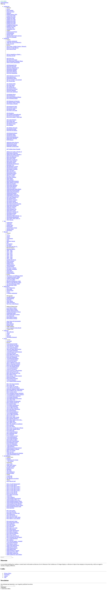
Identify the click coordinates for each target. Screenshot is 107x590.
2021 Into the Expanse (12, 59)
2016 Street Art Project (12, 89)
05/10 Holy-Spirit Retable (13, 441)
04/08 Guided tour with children (14, 554)
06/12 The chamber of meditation (14, 423)
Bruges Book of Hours (12, 309)
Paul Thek (9, 299)
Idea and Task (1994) (12, 285)
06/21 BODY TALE (11, 374)
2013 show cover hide (12, 110)
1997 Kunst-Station (11, 201)
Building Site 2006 (11, 19)
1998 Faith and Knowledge (13, 190)
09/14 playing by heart (12, 521)
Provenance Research (12, 337)
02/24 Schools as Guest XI (13, 355)
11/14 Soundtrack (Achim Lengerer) (15, 394)
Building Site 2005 (11, 21)
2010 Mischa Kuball (11, 129)
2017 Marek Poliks (11, 83)
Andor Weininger (11, 302)
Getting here (9, 222)
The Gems (9, 470)
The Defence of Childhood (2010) (15, 275)
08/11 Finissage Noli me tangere (14, 537)
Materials (9, 13)
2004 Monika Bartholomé (13, 163)
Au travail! (9, 341)
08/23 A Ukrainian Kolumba (13, 363)
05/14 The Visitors (11, 525)
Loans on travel (10, 43)
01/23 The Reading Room (13, 366)
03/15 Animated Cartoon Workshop (15, 393)
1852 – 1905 (9, 258)
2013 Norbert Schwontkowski (14, 114)
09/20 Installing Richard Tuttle (14, 506)
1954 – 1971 (9, 253)
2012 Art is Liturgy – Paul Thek (14, 117)
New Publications (11, 287)
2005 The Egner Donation (13, 155)
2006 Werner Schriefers (12, 153)
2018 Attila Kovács (11, 77)
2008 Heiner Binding (12, 145)
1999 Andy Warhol (11, 187)
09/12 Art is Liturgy (11, 534)
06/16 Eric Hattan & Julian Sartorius (15, 389)
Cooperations (10, 238)
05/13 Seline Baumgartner (13, 530)
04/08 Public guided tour (12, 553)
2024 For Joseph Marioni (13, 47)
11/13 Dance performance (13, 405)
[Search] (6, 557)
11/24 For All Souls (11, 353)
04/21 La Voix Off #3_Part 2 (13, 489)
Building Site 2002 (11, 26)
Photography (10, 226)
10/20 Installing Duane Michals (14, 503)
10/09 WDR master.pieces (13, 545)
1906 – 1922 (9, 257)
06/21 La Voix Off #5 (12, 485)
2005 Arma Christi (11, 158)
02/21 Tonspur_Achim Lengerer (14, 375)
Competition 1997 (11, 29)
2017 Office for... (11, 86)
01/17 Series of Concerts (12, 386)
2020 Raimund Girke (12, 65)
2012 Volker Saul (11, 121)
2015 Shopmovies (11, 95)
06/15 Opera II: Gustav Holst (13, 517)
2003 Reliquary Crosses (12, 166)
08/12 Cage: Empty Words (13, 417)
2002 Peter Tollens (11, 174)
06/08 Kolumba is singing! (13, 449)
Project (8, 9)
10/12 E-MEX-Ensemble (12, 414)
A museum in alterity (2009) (13, 277)
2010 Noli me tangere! (12, 130)
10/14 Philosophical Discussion (14, 398)
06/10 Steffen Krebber (12, 439)
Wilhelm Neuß (10, 263)
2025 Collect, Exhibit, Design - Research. (16, 46)
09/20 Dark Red (10, 507)
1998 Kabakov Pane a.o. (12, 194)
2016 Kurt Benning (11, 90)
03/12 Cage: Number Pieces (13, 429)
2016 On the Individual (12, 91)
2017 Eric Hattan (11, 85)
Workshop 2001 (10, 27)
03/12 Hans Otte (10, 430)
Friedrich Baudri (10, 273)
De (4, 4)
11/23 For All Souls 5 (12, 361)
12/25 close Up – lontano (13, 346)
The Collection (10, 331)
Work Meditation (11, 471)
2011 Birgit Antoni (11, 123)
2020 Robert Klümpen (12, 69)
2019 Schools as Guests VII (13, 75)
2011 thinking (10, 125)
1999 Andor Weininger (12, 185)
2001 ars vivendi (10, 175)
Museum (6, 231)
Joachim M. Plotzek (11, 259)
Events (5, 338)
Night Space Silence (11, 465)
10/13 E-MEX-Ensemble (12, 407)
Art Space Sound (11, 466)
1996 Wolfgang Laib (11, 209)
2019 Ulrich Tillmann (12, 71)
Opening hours (10, 229)
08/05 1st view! (10, 451)
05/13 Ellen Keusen (11, 529)
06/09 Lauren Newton (12, 546)
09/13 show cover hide (12, 528)
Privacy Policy (7, 573)
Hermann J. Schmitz (11, 267)
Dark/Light (3, 587)
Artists (8, 333)
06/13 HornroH (10, 526)
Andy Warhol (10, 301)
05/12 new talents (11, 426)
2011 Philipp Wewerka (12, 127)
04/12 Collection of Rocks (13, 536)
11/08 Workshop (10, 446)
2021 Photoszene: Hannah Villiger (15, 61)
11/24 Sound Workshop (12, 350)
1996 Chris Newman (11, 206)
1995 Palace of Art (11, 214)
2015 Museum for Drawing (13, 101)
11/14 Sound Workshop (12, 397)
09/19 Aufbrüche (11, 524)
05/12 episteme (10, 425)
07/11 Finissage (10, 434)
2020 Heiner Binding (12, 70)
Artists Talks (10, 463)
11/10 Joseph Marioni (12, 437)
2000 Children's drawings (13, 182)
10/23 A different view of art (13, 362)
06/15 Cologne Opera (12, 391)
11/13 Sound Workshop (12, 406)
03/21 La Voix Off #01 (12, 493)
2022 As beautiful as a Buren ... (14, 54)
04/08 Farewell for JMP (12, 552)
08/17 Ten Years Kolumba (13, 383)
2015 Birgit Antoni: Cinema (13, 102)
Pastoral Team (10, 34)
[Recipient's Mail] (7, 586)
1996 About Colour (11, 210)
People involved (10, 11)
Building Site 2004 (11, 22)
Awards (8, 235)
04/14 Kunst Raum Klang (13, 522)
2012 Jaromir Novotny (12, 122)
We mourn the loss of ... (12, 246)
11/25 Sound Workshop (12, 347)
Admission (9, 223)
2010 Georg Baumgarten (12, 137)
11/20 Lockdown (11, 497)
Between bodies (10, 473)
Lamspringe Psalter (11, 313)
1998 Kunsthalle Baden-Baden (14, 189)
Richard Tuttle (10, 325)
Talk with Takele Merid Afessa (14, 349)
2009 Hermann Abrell (12, 143)
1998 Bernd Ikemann (12, 193)
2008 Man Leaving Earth (12, 146)
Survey (8, 291)
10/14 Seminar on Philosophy (14, 401)
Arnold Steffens (10, 266)
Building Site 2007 (11, 17)
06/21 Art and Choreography (13, 483)
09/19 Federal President (12, 378)
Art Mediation (7, 455)
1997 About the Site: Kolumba (14, 203)
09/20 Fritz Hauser (11, 377)
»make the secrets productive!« (14, 42)
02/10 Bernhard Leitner (12, 442)
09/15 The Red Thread (12, 516)
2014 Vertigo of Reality (12, 103)
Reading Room (10, 467)
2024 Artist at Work (11, 49)
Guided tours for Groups (12, 459)
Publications (6, 286)
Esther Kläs (9, 322)
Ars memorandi (10, 315)
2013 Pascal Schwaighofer (13, 115)
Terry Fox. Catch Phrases (13, 303)
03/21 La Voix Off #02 (12, 491)
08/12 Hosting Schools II (12, 418)
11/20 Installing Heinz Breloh (14, 498)
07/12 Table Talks (11, 421)
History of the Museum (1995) (14, 282)
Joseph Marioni (10, 298)
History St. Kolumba (11, 37)
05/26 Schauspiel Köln (12, 343)
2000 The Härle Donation (13, 181)
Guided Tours (10, 225)
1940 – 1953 (9, 254)
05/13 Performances (11, 410)
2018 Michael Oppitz (12, 78)
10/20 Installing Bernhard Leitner (15, 502)
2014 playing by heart (12, 106)
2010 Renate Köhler (11, 135)
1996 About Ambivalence (13, 205)
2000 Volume (10, 178)
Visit (5, 221)
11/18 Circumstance (11, 379)
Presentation (9, 243)
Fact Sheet (9, 245)
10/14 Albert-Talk (11, 399)
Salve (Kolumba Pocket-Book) (14, 327)
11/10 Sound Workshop (12, 438)
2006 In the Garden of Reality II (14, 151)
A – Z (8, 234)
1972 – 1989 (9, 251)
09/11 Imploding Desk (12, 433)
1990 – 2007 (9, 250)
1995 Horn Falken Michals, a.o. (14, 215)
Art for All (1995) (11, 279)
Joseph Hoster (10, 262)
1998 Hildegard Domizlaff (13, 195)
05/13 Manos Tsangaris (12, 532)
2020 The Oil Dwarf (11, 66)
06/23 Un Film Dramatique (13, 365)
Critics (8, 237)
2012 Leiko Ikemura (11, 119)
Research (9, 335)
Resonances (9, 230)
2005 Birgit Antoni (11, 162)
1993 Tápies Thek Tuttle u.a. (13, 218)
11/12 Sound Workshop (12, 367)
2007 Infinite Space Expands (13, 149)
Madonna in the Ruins (12, 31)
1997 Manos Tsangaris (12, 199)
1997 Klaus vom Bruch (12, 202)
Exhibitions (5, 2)
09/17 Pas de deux (11, 510)
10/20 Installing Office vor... (13, 499)
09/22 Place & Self (11, 481)
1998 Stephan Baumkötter (13, 191)
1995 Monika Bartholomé (13, 217)
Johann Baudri (10, 271)
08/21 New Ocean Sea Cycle (13, 373)
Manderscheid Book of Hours (14, 311)
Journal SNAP (10, 290)
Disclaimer (6, 574)
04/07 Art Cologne (11, 450)
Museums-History (11, 249)
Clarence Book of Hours (12, 310)
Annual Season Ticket (12, 227)
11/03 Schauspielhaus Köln (13, 454)
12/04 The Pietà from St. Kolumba (15, 453)
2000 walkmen (10, 179)
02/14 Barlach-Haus (11, 403)
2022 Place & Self (11, 55)
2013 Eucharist (10, 113)
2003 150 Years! (10, 170)
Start (2, 2)
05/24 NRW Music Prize (12, 354)
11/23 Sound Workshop (12, 359)
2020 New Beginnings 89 (13, 67)
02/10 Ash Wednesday (12, 443)
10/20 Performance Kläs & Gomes (15, 505)
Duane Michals (10, 323)
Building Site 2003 (11, 23)
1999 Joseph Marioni (12, 186)
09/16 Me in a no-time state (13, 513)
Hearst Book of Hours (12, 317)
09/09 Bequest (10, 139)
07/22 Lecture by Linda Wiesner (14, 370)
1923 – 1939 (9, 255)
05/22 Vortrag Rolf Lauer (13, 371)
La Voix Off (9, 477)
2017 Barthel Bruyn (11, 87)
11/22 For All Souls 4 (12, 369)
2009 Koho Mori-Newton (13, 142)
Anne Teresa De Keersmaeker (14, 321)
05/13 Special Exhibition (12, 533)
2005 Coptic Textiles (11, 161)
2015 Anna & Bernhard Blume (14, 97)
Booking (9, 458)
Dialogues (9, 469)
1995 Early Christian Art (12, 211)
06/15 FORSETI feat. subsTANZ (14, 390)
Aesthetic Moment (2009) (13, 278)
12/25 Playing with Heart (13, 345)
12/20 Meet (9, 495)
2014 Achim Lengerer (12, 107)
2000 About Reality (11, 183)
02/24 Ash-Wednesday (12, 357)
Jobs (8, 242)
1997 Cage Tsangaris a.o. (13, 197)
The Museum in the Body (13, 478)
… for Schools (10, 461)
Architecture (7, 6)
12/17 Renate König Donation (14, 381)
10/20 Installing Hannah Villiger (14, 501)
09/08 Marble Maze (11, 549)
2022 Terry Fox (10, 58)
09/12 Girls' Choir (11, 415)
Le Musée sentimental (12, 41)
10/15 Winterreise (11, 514)
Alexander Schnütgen (12, 269)
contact (6, 576)
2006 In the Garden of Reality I (14, 154)
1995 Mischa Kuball (11, 213)
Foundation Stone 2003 (12, 25)
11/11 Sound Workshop (12, 431)
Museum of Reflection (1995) (14, 281)
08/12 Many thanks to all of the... (14, 419)
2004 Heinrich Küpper (12, 167)
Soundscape (9, 475)
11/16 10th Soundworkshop (13, 387)
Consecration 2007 (11, 15)
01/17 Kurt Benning (11, 511)
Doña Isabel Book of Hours (13, 314)
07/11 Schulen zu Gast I (12, 435)
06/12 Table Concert (11, 422)
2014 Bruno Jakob (11, 109)
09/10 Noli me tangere (12, 544)
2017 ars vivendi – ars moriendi (14, 79)
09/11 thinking (10, 540)
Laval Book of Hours (12, 307)
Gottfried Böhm (10, 33)
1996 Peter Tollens (11, 207)
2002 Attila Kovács (11, 171)
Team (8, 239)
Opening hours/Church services (14, 35)
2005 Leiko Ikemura (11, 157)
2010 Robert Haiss (11, 134)
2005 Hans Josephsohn (12, 159)
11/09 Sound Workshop (12, 445)
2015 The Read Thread (12, 98)
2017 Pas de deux (11, 81)
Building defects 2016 (12, 14)
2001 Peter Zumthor (11, 177)
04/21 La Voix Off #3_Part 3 (13, 486)
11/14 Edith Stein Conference (14, 395)
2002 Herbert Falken (11, 173)
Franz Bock (9, 270)
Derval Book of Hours (12, 318)
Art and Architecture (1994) (13, 283)
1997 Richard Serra (11, 198)
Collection (6, 330)
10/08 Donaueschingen (12, 548)
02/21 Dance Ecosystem (12, 494)
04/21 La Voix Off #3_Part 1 (13, 490)
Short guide (9, 289)
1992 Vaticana (10, 219)
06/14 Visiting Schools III (13, 402)
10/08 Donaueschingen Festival (14, 447)
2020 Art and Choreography (13, 62)
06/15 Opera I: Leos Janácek (13, 518)
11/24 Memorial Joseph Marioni (14, 351)
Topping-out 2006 (11, 18)
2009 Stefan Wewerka (12, 138)
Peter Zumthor (10, 10)
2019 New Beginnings (12, 73)
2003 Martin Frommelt (12, 169)
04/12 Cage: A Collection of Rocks (15, 427)
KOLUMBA (4, 1)
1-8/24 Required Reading (13, 358)
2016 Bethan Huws (11, 94)
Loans (8, 334)
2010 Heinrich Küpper (12, 133)
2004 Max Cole (10, 165)
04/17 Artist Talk (11, 385)
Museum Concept (11, 241)
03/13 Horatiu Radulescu (12, 411)
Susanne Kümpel (11, 297)
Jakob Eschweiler (11, 265)
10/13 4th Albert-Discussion (13, 409)
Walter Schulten (10, 261)
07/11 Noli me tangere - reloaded (14, 541)
